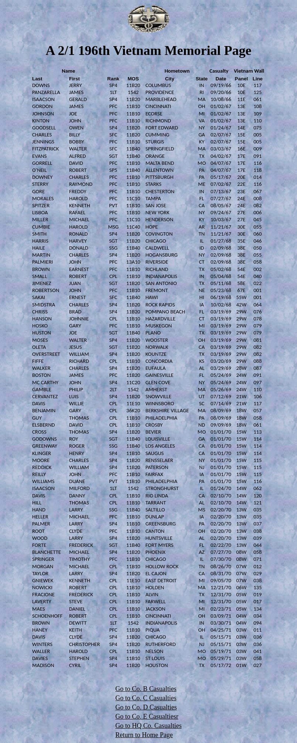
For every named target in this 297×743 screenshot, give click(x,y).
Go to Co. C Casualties (146, 698)
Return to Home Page (144, 735)
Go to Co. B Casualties (146, 688)
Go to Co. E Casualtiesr (146, 716)
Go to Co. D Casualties (146, 707)
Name (68, 70)
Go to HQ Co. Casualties (148, 725)
